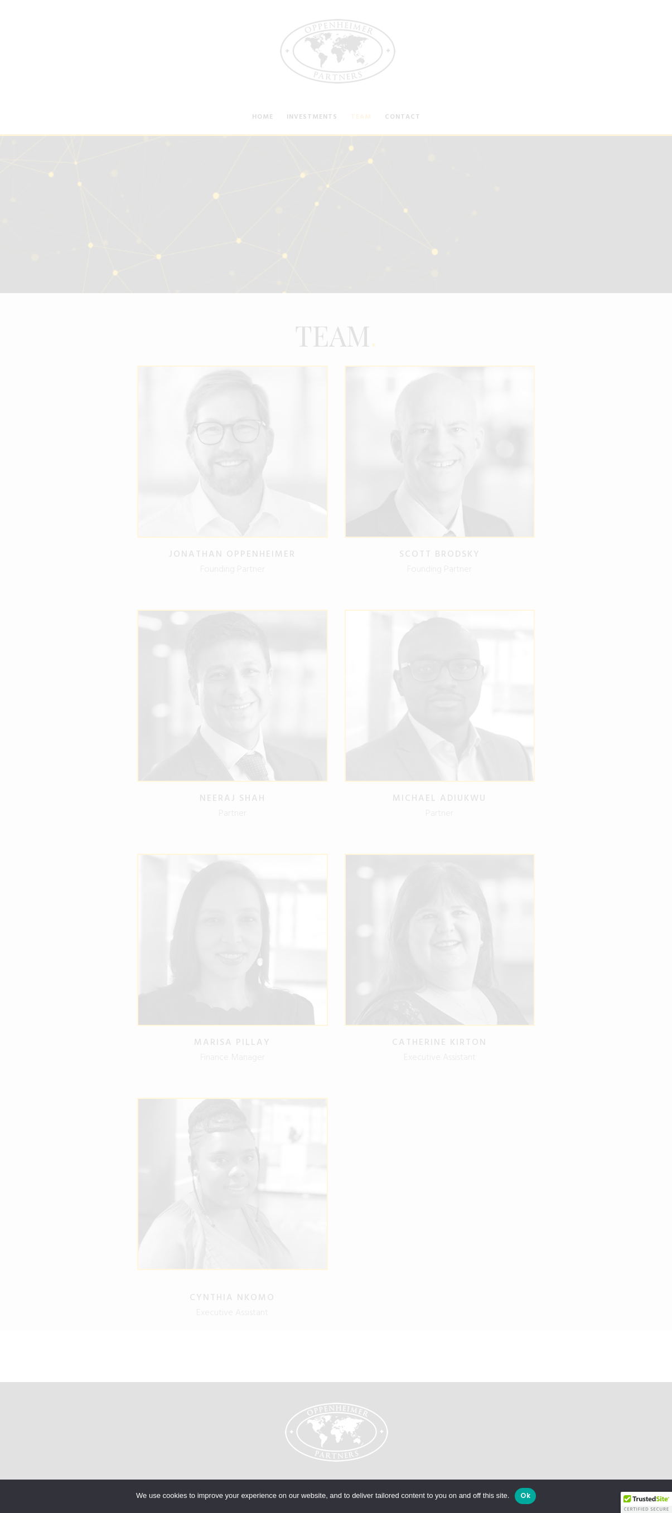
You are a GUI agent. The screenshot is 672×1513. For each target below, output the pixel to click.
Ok (525, 1495)
